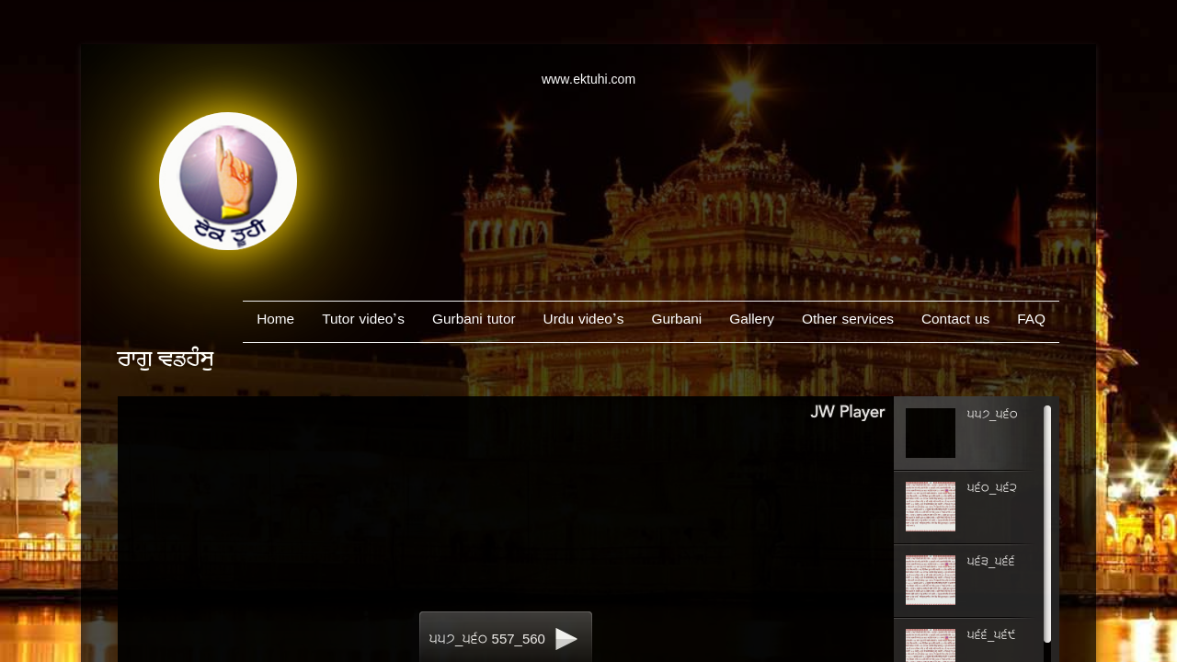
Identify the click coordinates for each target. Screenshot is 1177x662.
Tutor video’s (363, 321)
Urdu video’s (583, 321)
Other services (848, 321)
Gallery (751, 321)
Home (275, 321)
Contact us (955, 321)
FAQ (1031, 321)
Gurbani (676, 321)
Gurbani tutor (474, 321)
